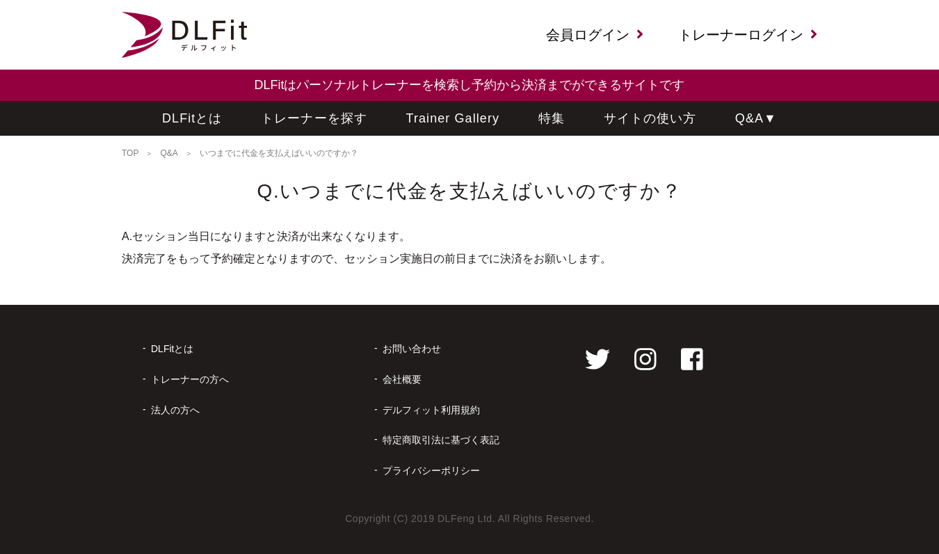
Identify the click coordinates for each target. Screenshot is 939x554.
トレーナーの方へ (190, 379)
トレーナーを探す (314, 118)
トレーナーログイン (747, 34)
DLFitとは (192, 118)
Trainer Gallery (453, 118)
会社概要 (402, 379)
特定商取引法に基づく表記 (441, 439)
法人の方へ (175, 410)
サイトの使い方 (650, 118)
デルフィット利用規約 (431, 410)
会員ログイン (594, 34)
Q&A (756, 118)
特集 (551, 118)
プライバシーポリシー (431, 470)
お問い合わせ (412, 348)
